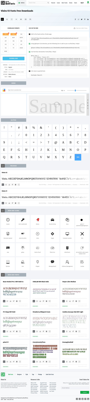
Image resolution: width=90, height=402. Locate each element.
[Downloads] (9, 185)
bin (21, 41)
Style (27, 374)
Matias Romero (12, 74)
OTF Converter (34, 384)
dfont (21, 48)
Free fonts (9, 3)
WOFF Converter (34, 386)
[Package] (21, 19)
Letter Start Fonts (50, 374)
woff (13, 37)
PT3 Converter (43, 388)
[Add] (2, 19)
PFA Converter (53, 386)
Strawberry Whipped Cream (41, 312)
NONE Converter (44, 391)
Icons (58, 3)
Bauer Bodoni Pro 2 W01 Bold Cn (13, 282)
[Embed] (15, 185)
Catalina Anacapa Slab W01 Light (72, 312)
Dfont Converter (34, 391)
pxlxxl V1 (6, 342)
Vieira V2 (4, 172)
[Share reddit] (78, 19)
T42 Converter (43, 389)
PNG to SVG (33, 383)
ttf (5, 34)
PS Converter (53, 388)
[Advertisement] (14, 105)
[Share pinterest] (85, 19)
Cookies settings (44, 393)
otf (6, 41)
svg (21, 34)
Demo (70, 3)
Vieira (9, 76)
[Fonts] (30, 19)
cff (21, 44)
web (13, 34)
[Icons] (25, 19)
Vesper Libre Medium (69, 282)
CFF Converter (34, 389)
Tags (33, 374)
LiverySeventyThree (39, 342)
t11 (13, 48)
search (48, 2)
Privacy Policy (34, 393)
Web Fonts (10, 374)
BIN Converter (34, 388)
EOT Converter (53, 384)
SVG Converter (43, 384)
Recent (53, 3)
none (5, 51)
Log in (82, 3)
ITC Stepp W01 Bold (9, 312)
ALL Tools (52, 391)
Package (40, 374)
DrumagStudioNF (67, 342)
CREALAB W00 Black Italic (41, 282)
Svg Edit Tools (43, 383)
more (78, 157)
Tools (75, 3)
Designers (19, 374)
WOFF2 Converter (44, 386)
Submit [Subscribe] (84, 392)
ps (13, 44)
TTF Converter (53, 383)
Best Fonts (65, 3)
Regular (10, 67)
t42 (6, 48)
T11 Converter (53, 389)
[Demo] (11, 19)
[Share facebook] (75, 19)
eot (6, 37)
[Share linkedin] (88, 19)
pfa (13, 41)
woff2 (21, 37)
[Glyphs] (16, 19)
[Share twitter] (82, 19)
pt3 (6, 44)
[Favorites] (7, 19)
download (13, 58)
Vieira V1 (4, 191)
